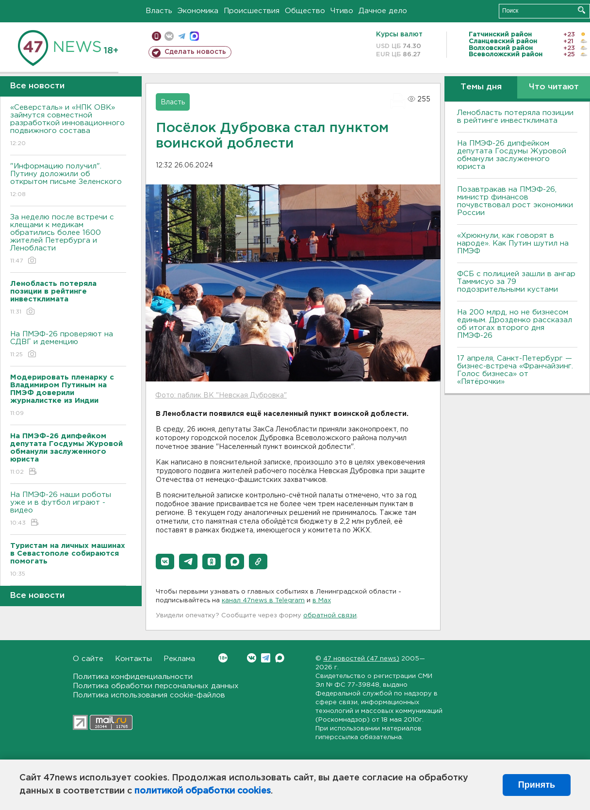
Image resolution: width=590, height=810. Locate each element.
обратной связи (330, 615)
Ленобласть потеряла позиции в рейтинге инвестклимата (515, 117)
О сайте (88, 659)
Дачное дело (383, 11)
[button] (165, 561)
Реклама (179, 659)
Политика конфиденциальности (133, 677)
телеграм (181, 36)
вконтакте (169, 36)
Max (279, 657)
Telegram (265, 657)
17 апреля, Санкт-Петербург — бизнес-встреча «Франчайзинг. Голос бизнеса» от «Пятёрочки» (515, 370)
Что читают (554, 87)
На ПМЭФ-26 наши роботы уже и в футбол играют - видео (68, 509)
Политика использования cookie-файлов (149, 695)
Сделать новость (195, 52)
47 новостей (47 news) (361, 658)
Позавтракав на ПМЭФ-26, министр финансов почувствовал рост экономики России (515, 201)
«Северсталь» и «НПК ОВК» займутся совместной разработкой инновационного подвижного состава (68, 126)
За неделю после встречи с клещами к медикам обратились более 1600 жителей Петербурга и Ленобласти (68, 239)
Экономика (198, 11)
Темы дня (481, 87)
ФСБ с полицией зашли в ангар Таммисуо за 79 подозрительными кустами (516, 282)
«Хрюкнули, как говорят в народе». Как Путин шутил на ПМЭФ (513, 243)
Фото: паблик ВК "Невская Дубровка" (221, 395)
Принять (536, 785)
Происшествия (251, 11)
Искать (581, 10)
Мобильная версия (156, 36)
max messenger (194, 36)
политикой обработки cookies (202, 791)
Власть (159, 11)
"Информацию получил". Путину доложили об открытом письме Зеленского (68, 180)
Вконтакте (223, 657)
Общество (305, 11)
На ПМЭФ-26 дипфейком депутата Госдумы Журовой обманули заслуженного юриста (511, 155)
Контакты (133, 659)
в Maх (321, 600)
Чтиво (341, 11)
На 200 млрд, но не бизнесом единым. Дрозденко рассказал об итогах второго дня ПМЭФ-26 (514, 324)
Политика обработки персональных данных (156, 686)
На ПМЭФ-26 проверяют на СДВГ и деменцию (68, 345)
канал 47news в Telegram (263, 600)
